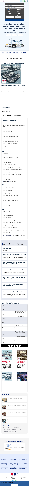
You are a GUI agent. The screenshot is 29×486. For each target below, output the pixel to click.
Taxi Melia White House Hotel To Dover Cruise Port (16, 58)
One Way (10, 9)
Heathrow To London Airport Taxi (23, 459)
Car (3, 427)
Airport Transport (8, 52)
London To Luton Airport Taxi (13, 467)
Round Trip (19, 9)
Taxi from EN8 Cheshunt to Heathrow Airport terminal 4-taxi (9, 429)
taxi (20, 429)
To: (7, 7)
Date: (6, 15)
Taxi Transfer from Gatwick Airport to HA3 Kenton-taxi (13, 427)
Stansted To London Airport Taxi (22, 468)
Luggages (18, 11)
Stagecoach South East (13, 181)
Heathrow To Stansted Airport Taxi (23, 460)
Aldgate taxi (3, 417)
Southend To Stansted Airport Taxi (14, 460)
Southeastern (6, 148)
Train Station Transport (23, 52)
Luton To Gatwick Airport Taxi (4, 464)
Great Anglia (18, 180)
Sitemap (7, 477)
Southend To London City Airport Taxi (14, 464)
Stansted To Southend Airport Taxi (23, 467)
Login (26, 1)
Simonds (12, 206)
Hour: (15, 16)
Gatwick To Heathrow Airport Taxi (4, 467)
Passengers (9, 11)
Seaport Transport (15, 52)
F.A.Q (2, 477)
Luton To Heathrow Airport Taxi (4, 459)
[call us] (21, 1)
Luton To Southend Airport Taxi (4, 460)
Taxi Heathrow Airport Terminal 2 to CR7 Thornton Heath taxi (9, 431)
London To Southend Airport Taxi (13, 468)
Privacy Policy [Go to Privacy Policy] (15, 484)
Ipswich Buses (13, 180)
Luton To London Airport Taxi (4, 463)
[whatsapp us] (23, 1)
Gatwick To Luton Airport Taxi (4, 468)
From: (7, 5)
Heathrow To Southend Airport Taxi (23, 463)
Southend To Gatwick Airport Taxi (13, 459)
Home (3, 52)
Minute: (19, 16)
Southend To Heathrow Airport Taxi (14, 463)
